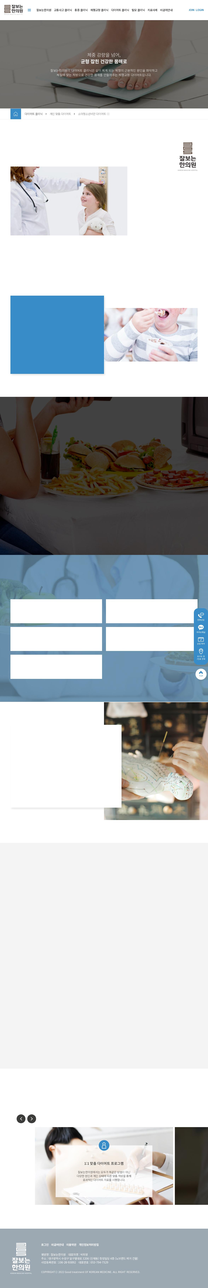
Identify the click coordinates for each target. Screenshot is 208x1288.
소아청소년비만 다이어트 (92, 114)
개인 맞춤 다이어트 (60, 114)
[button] (21, 1118)
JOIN (191, 10)
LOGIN (200, 10)
